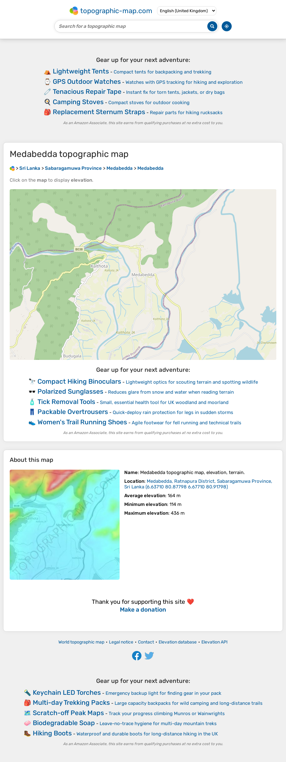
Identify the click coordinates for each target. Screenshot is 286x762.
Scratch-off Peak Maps (68, 713)
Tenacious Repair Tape (87, 91)
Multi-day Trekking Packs (71, 702)
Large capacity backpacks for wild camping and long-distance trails (189, 703)
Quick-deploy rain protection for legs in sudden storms (173, 412)
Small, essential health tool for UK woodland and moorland (164, 402)
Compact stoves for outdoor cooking (149, 102)
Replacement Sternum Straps (99, 112)
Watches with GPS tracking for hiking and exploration (184, 82)
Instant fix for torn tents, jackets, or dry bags (175, 92)
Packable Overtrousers (72, 412)
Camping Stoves (78, 102)
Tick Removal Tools (66, 402)
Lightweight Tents (81, 71)
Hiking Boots (52, 733)
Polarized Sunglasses (70, 391)
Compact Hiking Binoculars (79, 381)
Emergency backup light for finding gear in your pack (163, 693)
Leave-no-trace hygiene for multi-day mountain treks (158, 723)
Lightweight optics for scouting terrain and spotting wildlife (192, 382)
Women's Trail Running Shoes (82, 422)
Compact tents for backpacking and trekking (162, 72)
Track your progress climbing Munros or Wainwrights (167, 713)
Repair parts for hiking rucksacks (186, 112)
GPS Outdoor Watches (87, 81)
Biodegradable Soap (64, 723)
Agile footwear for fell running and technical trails (186, 423)
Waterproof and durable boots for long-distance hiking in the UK (147, 734)
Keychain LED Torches (67, 692)
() (198, 484)
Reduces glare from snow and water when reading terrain (171, 392)
